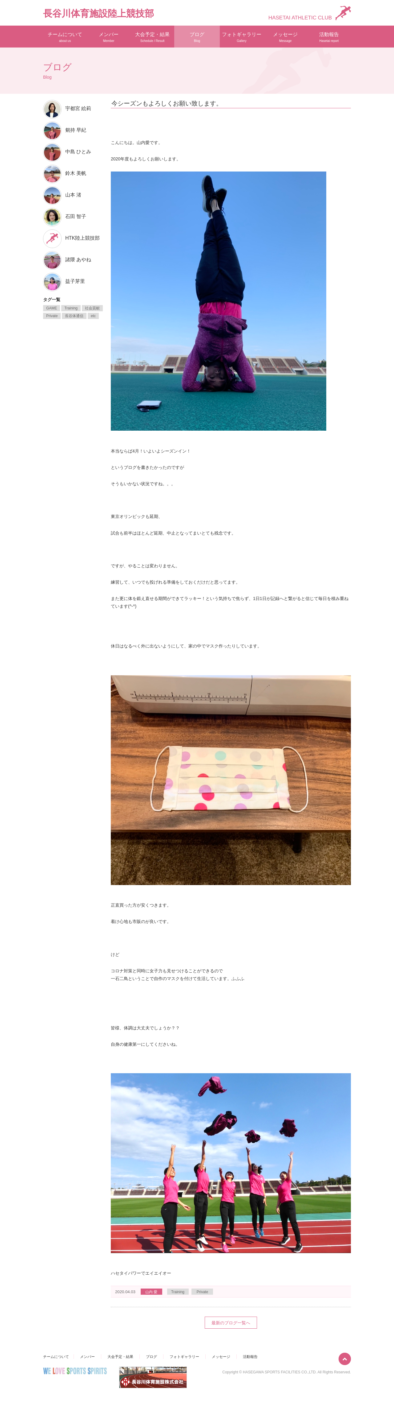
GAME (51, 308)
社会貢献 (92, 308)
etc (93, 316)
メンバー (109, 37)
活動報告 (329, 37)
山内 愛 (151, 1292)
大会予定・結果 (152, 37)
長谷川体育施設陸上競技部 (98, 13)
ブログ (197, 37)
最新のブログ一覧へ (230, 1322)
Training (177, 1292)
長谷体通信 (74, 316)
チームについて (65, 37)
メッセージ (285, 37)
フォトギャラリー (241, 37)
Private (202, 1292)
